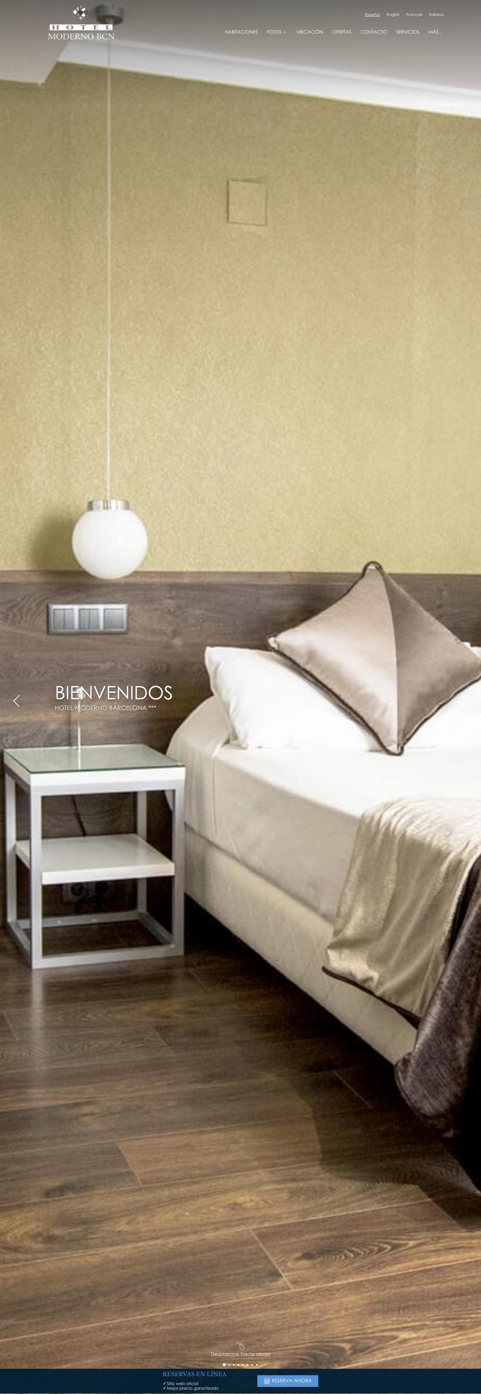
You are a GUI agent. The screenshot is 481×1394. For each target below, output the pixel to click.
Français (414, 14)
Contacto (374, 32)
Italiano (436, 14)
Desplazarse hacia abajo (240, 1350)
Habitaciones (241, 32)
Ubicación (310, 32)
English (393, 14)
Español (372, 14)
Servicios (407, 32)
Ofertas (341, 32)
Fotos (277, 32)
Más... (435, 32)
